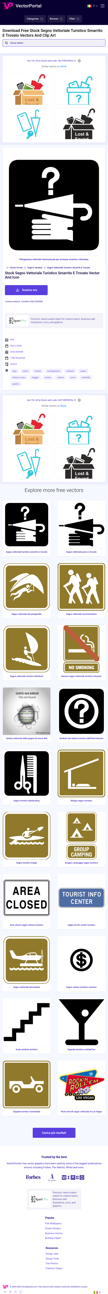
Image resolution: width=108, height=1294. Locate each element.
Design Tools (52, 1258)
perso (25, 371)
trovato (38, 371)
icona (72, 377)
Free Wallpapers (53, 1223)
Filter (74, 19)
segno (83, 371)
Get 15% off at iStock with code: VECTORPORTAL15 (51, 61)
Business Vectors (54, 1233)
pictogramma (54, 371)
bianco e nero (18, 377)
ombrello (86, 377)
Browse (56, 19)
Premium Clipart (54, 1268)
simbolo (70, 371)
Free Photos (52, 1263)
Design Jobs (52, 1253)
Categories (35, 19)
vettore (60, 377)
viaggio (35, 377)
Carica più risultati (54, 1133)
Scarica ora (26, 290)
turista (48, 377)
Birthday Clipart (53, 1238)
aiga (14, 371)
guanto (15, 384)
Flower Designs (53, 1228)
